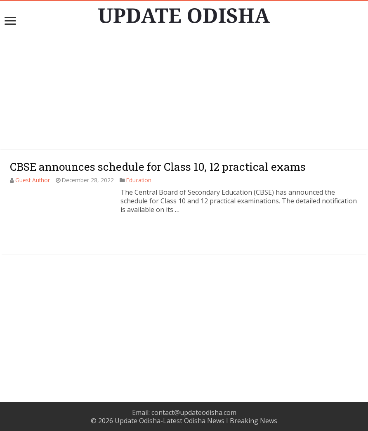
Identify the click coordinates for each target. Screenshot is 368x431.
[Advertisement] (184, 91)
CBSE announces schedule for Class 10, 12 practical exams (158, 167)
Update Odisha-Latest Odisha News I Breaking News (196, 420)
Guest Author (32, 180)
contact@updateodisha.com (193, 412)
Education (138, 180)
